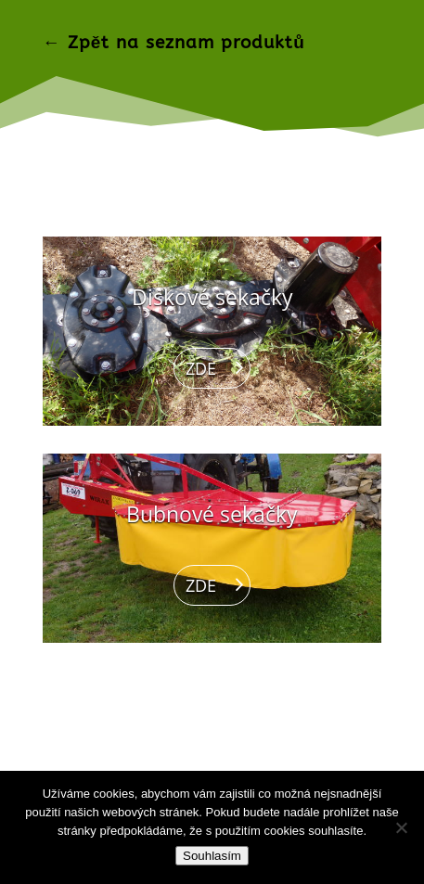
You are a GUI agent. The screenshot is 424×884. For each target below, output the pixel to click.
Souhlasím (212, 856)
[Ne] (401, 827)
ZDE (201, 368)
